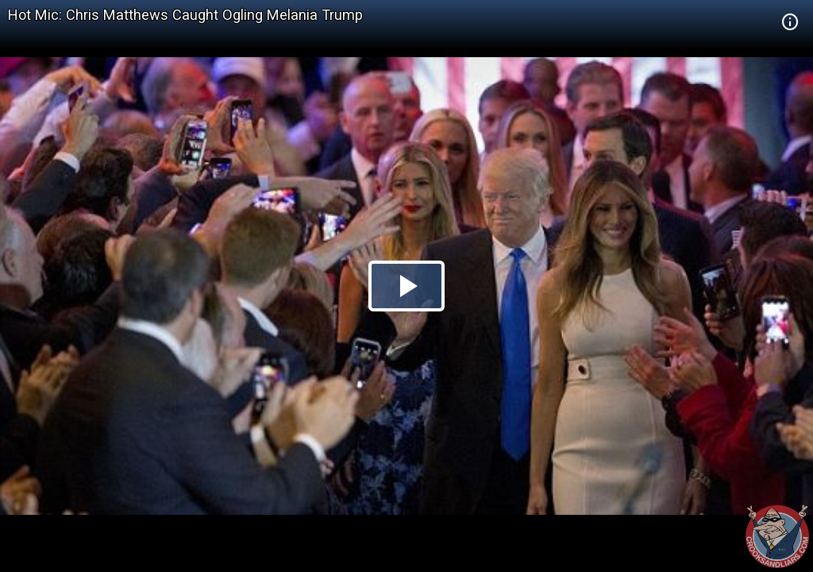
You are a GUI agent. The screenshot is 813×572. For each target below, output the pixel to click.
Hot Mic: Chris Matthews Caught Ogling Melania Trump (185, 14)
